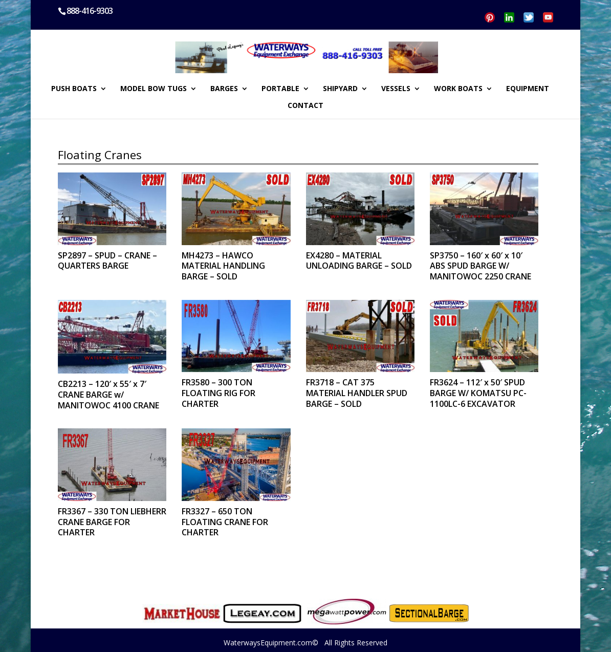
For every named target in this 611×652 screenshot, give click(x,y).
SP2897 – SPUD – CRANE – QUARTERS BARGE (107, 261)
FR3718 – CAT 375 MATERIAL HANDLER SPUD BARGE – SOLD (356, 393)
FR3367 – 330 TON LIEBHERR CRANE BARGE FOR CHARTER (112, 522)
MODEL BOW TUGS (153, 89)
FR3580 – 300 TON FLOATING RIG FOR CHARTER (218, 393)
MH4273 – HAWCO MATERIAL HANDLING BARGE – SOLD (223, 266)
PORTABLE (280, 89)
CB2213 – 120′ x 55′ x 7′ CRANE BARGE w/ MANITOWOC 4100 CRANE (108, 394)
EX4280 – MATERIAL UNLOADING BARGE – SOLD (359, 261)
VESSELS (395, 89)
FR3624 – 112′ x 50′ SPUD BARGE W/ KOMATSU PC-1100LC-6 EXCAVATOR (478, 393)
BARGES (224, 89)
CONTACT (305, 106)
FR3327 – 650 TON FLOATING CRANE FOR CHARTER (225, 522)
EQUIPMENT (527, 89)
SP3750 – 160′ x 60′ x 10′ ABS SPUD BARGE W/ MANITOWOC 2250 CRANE (480, 266)
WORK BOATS (458, 89)
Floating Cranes (100, 154)
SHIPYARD (340, 89)
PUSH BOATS (74, 89)
